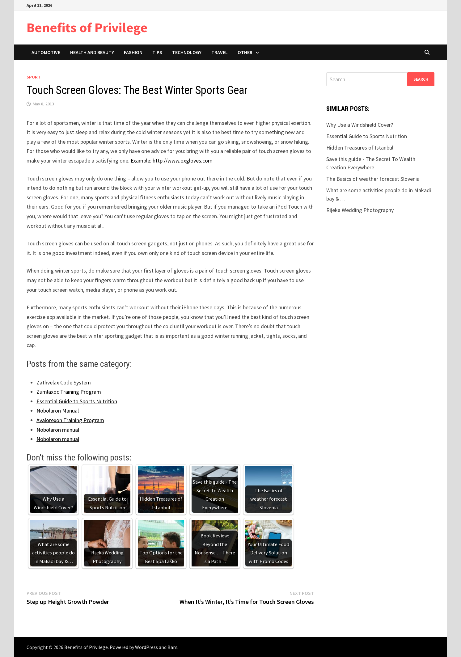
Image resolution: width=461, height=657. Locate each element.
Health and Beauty (92, 52)
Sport (33, 77)
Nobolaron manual (57, 429)
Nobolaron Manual (57, 410)
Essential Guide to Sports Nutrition (76, 401)
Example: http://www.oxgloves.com (172, 160)
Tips (157, 52)
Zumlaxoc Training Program (68, 391)
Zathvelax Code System (63, 382)
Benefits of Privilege (87, 27)
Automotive (46, 52)
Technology (186, 52)
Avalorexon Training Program (70, 420)
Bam (172, 647)
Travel (219, 52)
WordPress (146, 647)
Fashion (133, 52)
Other (245, 52)
